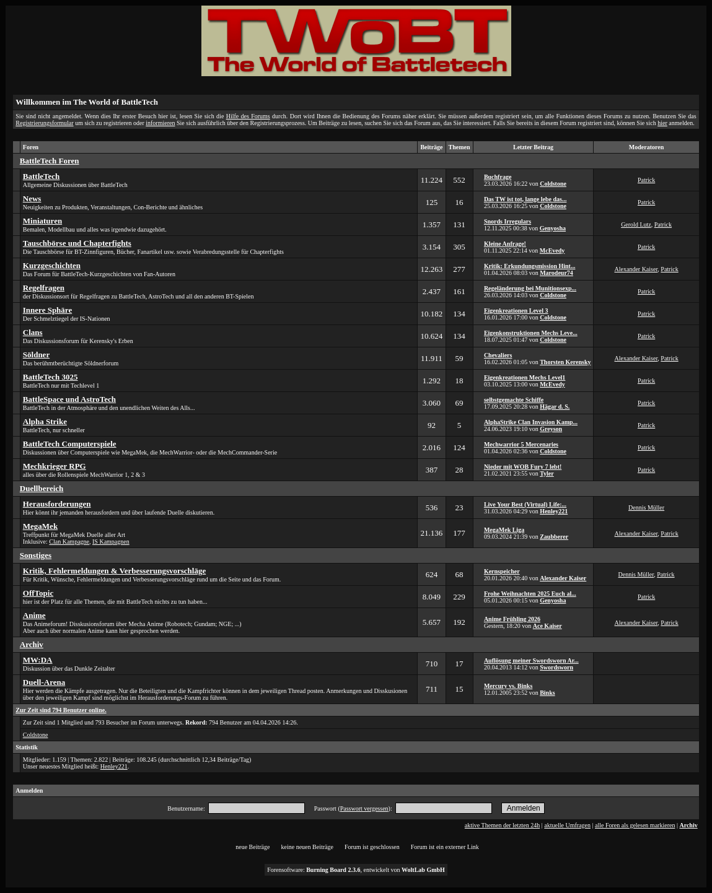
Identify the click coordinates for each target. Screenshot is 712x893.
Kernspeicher (502, 571)
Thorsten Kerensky (565, 362)
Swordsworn (556, 667)
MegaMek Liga (504, 529)
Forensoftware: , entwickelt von (356, 869)
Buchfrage (497, 176)
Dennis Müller (646, 507)
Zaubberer (554, 536)
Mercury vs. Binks (508, 685)
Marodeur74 (556, 272)
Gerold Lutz (636, 224)
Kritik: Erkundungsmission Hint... (530, 266)
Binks (547, 692)
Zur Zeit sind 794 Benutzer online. (60, 710)
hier (662, 123)
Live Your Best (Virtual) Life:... (525, 504)
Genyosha (553, 228)
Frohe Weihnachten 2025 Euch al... (530, 593)
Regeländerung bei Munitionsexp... (530, 288)
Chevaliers (498, 355)
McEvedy (552, 250)
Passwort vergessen (364, 808)
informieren (160, 123)
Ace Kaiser (547, 625)
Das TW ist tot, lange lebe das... (525, 199)
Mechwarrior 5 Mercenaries (521, 444)
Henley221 (554, 511)
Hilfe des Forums (248, 116)
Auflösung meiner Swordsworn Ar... (531, 660)
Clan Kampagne (69, 541)
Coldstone (553, 183)
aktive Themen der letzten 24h (502, 825)
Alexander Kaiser (636, 269)
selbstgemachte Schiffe (513, 399)
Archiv (688, 825)
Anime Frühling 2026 (512, 619)
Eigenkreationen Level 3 (516, 310)
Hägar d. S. (554, 406)
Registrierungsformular (44, 123)
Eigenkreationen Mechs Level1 (524, 377)
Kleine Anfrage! (505, 243)
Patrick (646, 179)
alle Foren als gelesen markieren (635, 825)
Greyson (551, 428)
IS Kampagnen (111, 541)
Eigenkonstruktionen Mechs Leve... (531, 332)
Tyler (547, 473)
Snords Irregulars (507, 221)
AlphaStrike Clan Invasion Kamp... (531, 422)
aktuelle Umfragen (567, 825)
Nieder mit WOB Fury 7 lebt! (522, 466)
